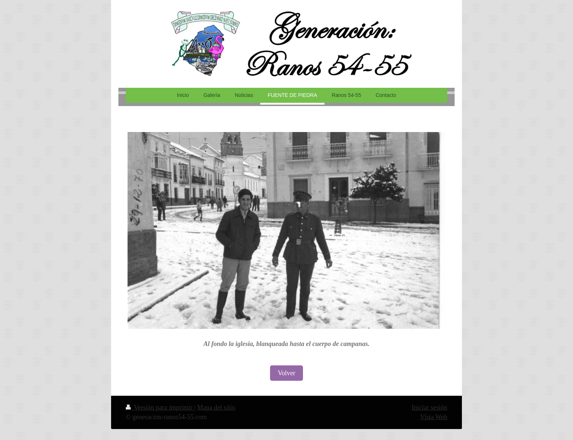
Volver (286, 373)
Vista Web (433, 417)
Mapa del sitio (216, 407)
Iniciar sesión (429, 407)
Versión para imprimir (160, 407)
